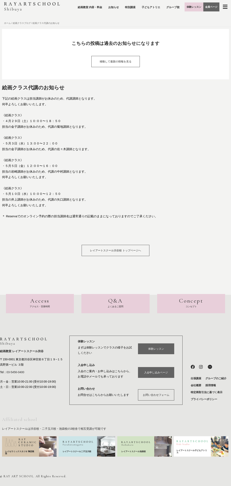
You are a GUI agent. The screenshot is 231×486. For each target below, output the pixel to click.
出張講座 (196, 378)
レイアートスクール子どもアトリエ (191, 451)
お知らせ (117, 5)
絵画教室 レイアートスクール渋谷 (22, 351)
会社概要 (196, 385)
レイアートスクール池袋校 (134, 451)
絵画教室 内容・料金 (93, 5)
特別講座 (134, 5)
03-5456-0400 (15, 372)
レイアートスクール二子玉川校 (77, 451)
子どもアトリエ (155, 5)
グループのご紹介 (216, 378)
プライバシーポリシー (204, 399)
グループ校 (157, 14)
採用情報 (210, 385)
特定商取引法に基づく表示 (206, 392)
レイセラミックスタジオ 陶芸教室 (19, 452)
